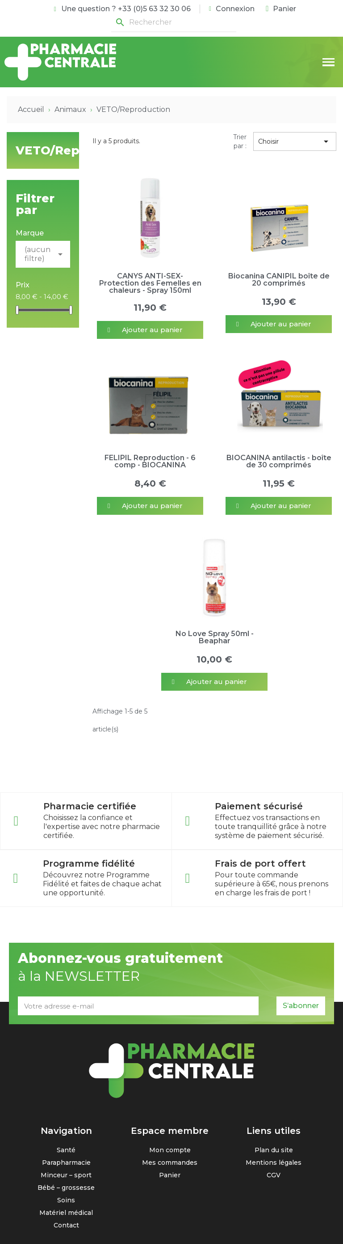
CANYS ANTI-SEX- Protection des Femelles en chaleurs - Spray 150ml (150, 283)
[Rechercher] (173, 22)
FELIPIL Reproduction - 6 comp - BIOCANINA (150, 461)
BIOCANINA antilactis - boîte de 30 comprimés (278, 461)
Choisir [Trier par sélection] (294, 141)
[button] (150, 330)
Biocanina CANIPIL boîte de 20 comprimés (279, 279)
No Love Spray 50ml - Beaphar (215, 637)
